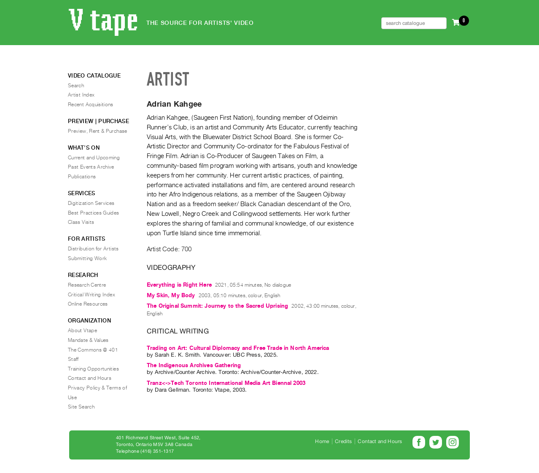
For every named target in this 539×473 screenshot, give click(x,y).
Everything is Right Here (179, 285)
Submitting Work (87, 258)
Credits (343, 441)
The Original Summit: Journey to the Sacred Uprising (217, 306)
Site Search (81, 407)
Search (76, 86)
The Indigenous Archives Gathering (194, 365)
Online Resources (88, 304)
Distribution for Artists (93, 249)
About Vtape (82, 330)
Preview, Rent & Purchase (97, 131)
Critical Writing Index (91, 295)
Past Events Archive (91, 167)
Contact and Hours (89, 378)
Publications (82, 177)
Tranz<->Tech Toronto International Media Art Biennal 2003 (226, 383)
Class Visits (81, 222)
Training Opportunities (93, 369)
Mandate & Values (88, 340)
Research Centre (87, 285)
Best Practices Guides (93, 213)
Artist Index (81, 95)
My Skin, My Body (171, 295)
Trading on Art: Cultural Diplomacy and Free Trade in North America (238, 348)
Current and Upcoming (94, 158)
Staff (73, 359)
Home (322, 441)
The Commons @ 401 (93, 350)
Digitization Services (91, 203)
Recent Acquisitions (90, 105)
